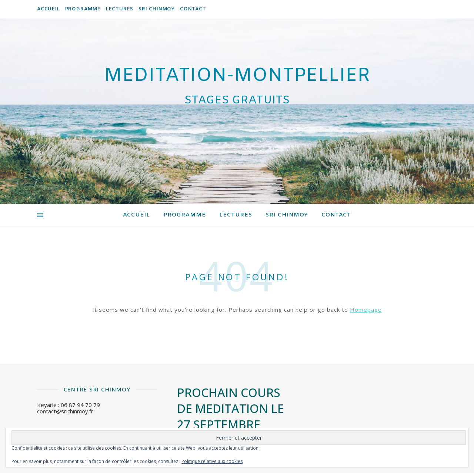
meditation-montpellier (237, 76)
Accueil (48, 9)
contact (193, 9)
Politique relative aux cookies (212, 461)
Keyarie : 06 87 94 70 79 (68, 404)
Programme (83, 9)
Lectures (119, 9)
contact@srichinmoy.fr (65, 411)
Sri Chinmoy (156, 9)
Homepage (366, 309)
